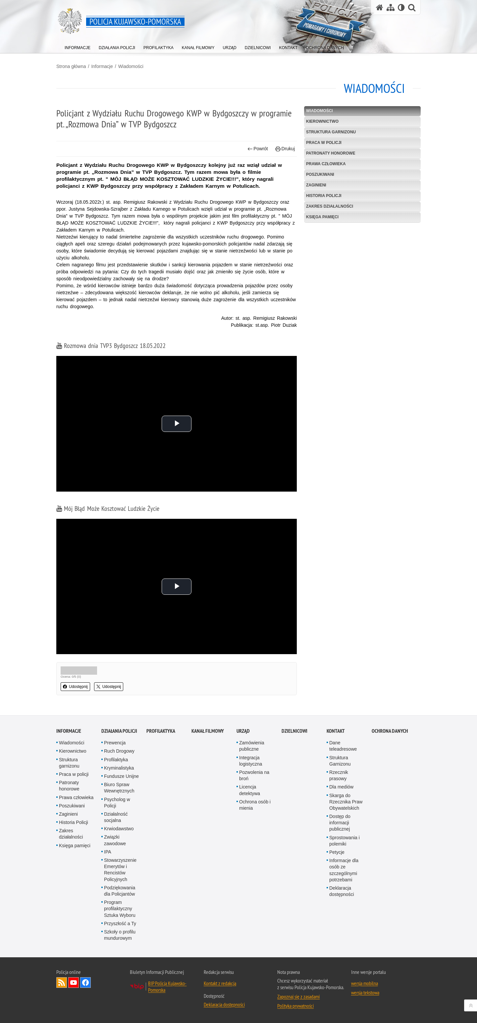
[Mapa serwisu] (391, 7)
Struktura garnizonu (331, 132)
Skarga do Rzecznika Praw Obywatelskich (345, 802)
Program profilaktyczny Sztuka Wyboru (119, 909)
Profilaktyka (116, 759)
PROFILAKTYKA (160, 730)
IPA (107, 851)
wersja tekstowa (365, 992)
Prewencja (115, 742)
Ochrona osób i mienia (255, 805)
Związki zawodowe (115, 840)
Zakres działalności (329, 206)
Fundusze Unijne (121, 776)
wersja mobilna (364, 983)
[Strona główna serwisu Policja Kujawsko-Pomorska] (379, 7)
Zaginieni (316, 185)
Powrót (257, 149)
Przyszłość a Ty (120, 923)
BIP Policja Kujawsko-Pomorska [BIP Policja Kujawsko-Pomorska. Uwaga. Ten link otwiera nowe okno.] (167, 986)
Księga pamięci (322, 217)
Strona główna (71, 66)
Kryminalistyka (119, 768)
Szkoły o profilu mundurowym (119, 935)
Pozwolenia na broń (254, 775)
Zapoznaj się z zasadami (298, 996)
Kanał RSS (61, 982)
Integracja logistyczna (250, 761)
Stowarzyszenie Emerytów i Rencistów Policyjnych (120, 869)
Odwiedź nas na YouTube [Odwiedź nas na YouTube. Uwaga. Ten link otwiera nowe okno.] (73, 982)
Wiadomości (130, 66)
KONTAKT (336, 730)
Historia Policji (324, 195)
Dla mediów (341, 786)
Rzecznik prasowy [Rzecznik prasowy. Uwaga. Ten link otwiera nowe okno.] (338, 775)
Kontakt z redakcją (220, 983)
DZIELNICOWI (294, 730)
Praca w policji (324, 142)
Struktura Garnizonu (340, 761)
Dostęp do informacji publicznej (339, 823)
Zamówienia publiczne (251, 746)
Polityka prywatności (295, 1005)
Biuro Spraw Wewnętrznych (119, 787)
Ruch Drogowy (119, 751)
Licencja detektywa (249, 790)
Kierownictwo (322, 121)
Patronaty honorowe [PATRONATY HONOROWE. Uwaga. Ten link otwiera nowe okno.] (330, 153)
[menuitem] (77, 46)
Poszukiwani (320, 174)
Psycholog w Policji (117, 802)
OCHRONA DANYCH (390, 730)
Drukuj (285, 149)
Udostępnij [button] (75, 686)
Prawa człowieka (326, 164)
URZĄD (243, 730)
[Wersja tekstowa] (401, 7)
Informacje (102, 66)
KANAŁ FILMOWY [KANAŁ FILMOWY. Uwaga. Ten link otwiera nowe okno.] (207, 730)
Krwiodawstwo (118, 828)
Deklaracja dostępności (341, 891)
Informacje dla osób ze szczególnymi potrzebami (343, 870)
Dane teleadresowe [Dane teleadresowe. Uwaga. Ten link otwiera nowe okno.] (343, 746)
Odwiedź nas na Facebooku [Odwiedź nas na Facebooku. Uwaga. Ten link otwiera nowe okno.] (85, 982)
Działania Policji (119, 730)
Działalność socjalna (116, 817)
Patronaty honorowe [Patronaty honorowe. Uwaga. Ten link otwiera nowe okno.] (69, 785)
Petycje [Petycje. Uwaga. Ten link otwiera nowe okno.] (336, 852)
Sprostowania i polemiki (344, 841)
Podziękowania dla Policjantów (119, 891)
